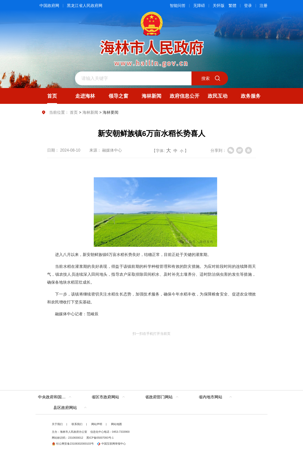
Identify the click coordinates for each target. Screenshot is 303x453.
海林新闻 (90, 112)
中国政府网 (49, 5)
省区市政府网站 (105, 397)
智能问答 (178, 5)
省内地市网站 (210, 397)
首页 (74, 112)
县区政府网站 (65, 408)
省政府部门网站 (159, 397)
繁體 (232, 5)
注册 (263, 5)
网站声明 (96, 424)
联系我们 (77, 424)
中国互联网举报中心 (111, 443)
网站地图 (116, 424)
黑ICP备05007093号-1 (100, 437)
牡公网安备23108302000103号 (73, 443)
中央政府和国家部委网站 (56, 397)
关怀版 (219, 5)
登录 (248, 5)
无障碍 (199, 5)
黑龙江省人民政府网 (84, 5)
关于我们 (57, 424)
